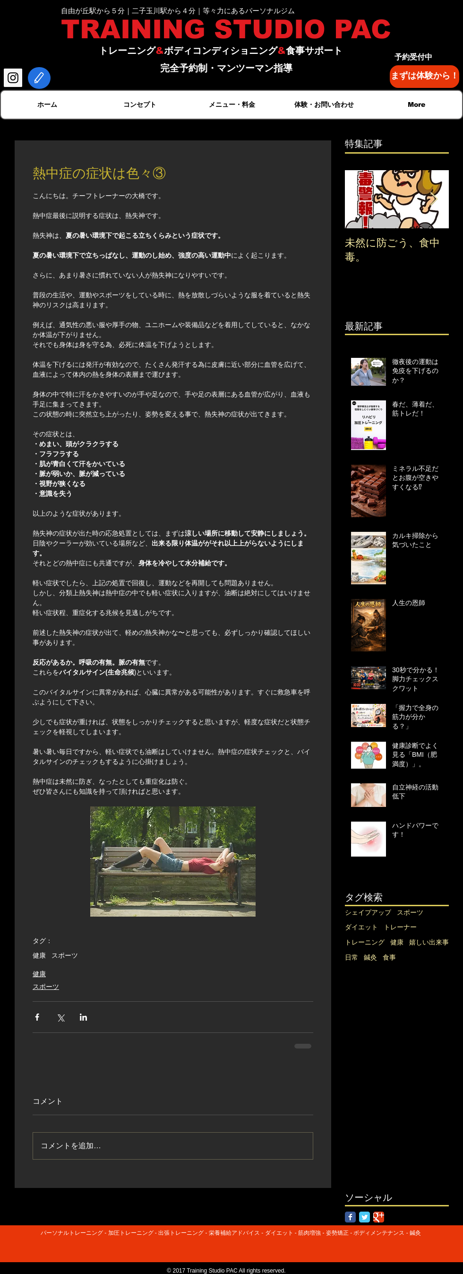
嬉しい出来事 (429, 942)
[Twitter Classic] (364, 1217)
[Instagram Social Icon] (13, 78)
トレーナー (400, 927)
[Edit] (39, 78)
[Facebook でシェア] (37, 1017)
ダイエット (361, 927)
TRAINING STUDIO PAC (226, 29)
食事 (389, 957)
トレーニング (365, 942)
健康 (39, 955)
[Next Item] (433, 199)
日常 (351, 957)
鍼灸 (370, 957)
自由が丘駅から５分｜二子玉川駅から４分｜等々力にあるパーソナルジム (178, 11)
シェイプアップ (368, 912)
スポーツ (64, 955)
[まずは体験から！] (424, 76)
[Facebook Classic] (350, 1217)
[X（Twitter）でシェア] (60, 1017)
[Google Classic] (378, 1217)
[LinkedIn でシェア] (83, 1017)
